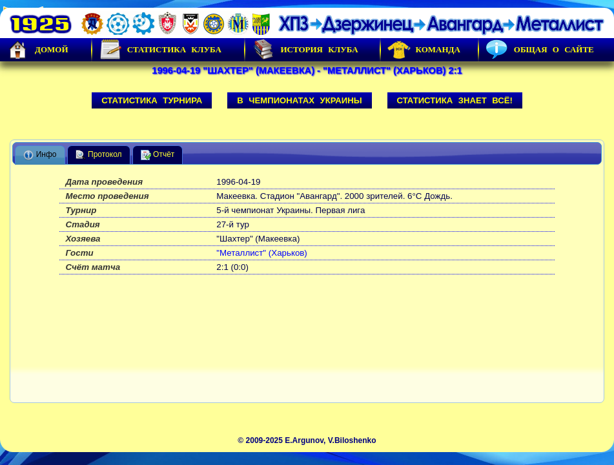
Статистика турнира (151, 100)
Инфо (39, 155)
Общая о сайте (540, 49)
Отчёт (158, 155)
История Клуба (305, 49)
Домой (37, 49)
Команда (423, 49)
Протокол (99, 155)
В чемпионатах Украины (299, 100)
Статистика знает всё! (455, 100)
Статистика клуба (160, 49)
